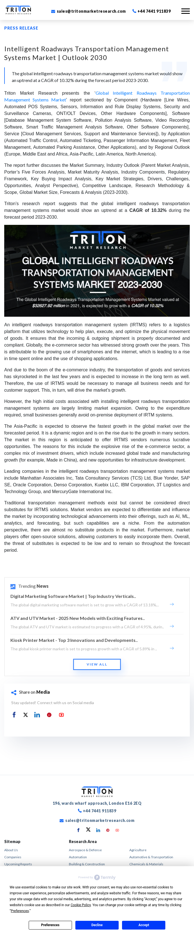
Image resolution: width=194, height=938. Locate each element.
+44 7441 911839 (151, 11)
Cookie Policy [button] (81, 905)
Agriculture (137, 850)
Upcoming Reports (18, 864)
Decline (97, 925)
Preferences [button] (20, 911)
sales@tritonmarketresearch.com (88, 11)
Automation (78, 857)
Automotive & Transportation (151, 857)
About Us (11, 850)
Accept (143, 925)
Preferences (50, 925)
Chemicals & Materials (146, 864)
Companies (12, 857)
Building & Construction (87, 864)
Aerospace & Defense (85, 850)
